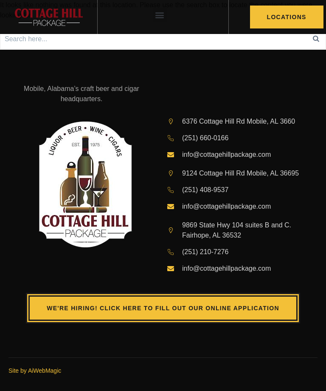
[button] (160, 15)
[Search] (316, 39)
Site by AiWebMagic (34, 370)
